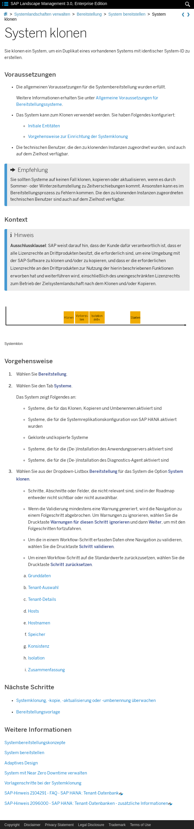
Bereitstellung (89, 14)
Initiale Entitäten (44, 126)
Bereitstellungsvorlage (38, 712)
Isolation (36, 658)
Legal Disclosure (91, 825)
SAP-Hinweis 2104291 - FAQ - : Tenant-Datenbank (64, 793)
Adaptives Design (21, 763)
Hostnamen (39, 623)
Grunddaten (39, 575)
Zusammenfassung (46, 669)
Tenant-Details (42, 599)
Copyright (11, 825)
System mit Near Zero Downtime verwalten (45, 773)
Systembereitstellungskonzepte (34, 742)
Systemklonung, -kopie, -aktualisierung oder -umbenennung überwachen (86, 700)
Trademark (117, 825)
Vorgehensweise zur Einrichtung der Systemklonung (78, 136)
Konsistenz (38, 646)
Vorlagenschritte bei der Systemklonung (42, 783)
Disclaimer (32, 825)
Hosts (33, 611)
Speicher (36, 634)
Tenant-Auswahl (43, 587)
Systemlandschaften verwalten (42, 14)
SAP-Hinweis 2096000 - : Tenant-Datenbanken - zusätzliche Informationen (88, 803)
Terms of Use (140, 825)
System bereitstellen (126, 14)
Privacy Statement (59, 825)
